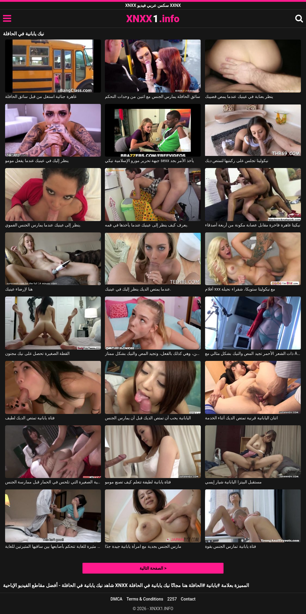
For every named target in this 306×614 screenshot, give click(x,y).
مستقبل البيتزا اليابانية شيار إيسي (233, 482)
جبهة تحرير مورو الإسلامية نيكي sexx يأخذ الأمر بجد (149, 160)
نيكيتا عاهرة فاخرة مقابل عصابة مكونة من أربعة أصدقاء (253, 225)
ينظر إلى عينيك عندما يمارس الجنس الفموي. (43, 225)
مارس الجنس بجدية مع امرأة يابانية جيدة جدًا (143, 546)
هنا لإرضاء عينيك (19, 289)
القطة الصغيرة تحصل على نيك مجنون (37, 353)
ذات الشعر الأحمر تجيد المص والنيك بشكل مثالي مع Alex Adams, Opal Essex (253, 353)
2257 (172, 599)
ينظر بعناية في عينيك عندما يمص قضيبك (239, 96)
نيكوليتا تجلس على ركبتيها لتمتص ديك (236, 160)
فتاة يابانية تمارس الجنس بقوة (230, 546)
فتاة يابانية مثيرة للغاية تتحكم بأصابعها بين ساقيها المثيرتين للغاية (53, 546)
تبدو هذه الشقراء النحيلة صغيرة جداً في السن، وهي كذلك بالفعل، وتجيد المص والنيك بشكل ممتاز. (153, 353)
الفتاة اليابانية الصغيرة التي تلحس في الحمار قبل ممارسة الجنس (53, 482)
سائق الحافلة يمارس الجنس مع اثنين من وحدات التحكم (152, 96)
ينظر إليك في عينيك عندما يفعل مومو (37, 160)
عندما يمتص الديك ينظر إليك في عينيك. (138, 289)
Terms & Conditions (144, 599)
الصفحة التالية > (153, 568)
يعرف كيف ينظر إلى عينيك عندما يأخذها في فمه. (146, 225)
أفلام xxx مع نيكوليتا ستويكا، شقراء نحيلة (240, 289)
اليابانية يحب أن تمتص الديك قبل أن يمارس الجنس (148, 417)
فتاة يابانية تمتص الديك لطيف (30, 417)
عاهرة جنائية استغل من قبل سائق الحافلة (41, 96)
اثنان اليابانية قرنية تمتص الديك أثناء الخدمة (241, 417)
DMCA (117, 599)
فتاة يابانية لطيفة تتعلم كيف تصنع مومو (138, 482)
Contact (188, 599)
